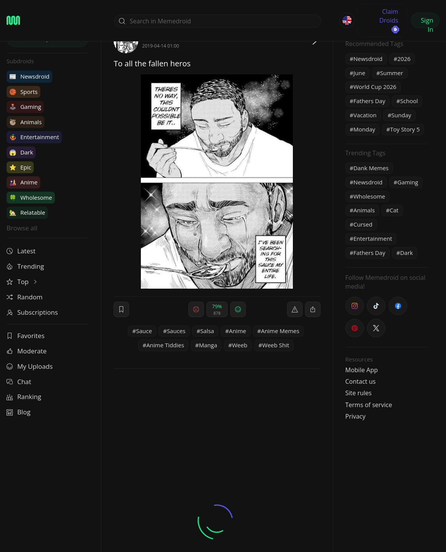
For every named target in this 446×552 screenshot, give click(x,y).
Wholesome (30, 197)
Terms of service (368, 405)
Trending (25, 266)
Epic (20, 167)
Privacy (355, 416)
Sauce (144, 331)
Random (25, 296)
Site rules (358, 393)
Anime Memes (280, 331)
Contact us (360, 381)
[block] (312, 309)
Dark (21, 152)
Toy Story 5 (405, 129)
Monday (364, 129)
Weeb (239, 345)
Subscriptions (32, 312)
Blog (18, 411)
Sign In (427, 22)
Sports (23, 91)
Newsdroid (29, 76)
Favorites (26, 335)
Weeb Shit (275, 345)
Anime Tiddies (165, 345)
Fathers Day (369, 101)
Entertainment (34, 137)
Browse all (22, 227)
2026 (403, 58)
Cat (394, 210)
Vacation (365, 115)
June (359, 73)
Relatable (27, 212)
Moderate (26, 351)
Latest (21, 250)
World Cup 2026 (374, 86)
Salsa (207, 331)
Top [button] (22, 281)
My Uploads (30, 366)
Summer (391, 73)
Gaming (25, 106)
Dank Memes (371, 168)
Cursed (363, 224)
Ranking (24, 396)
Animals (25, 122)
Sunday (401, 115)
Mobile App (361, 370)
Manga (208, 345)
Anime (23, 182)
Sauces (176, 331)
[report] (294, 309)
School (409, 101)
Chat (19, 381)
